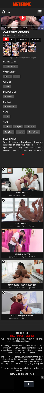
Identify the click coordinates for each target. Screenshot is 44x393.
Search (3, 12)
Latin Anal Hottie (22, 254)
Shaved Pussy (33, 132)
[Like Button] (6, 39)
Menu (40, 11)
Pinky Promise (22, 223)
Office (7, 86)
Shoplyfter (8, 96)
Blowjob (18, 127)
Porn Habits (22, 193)
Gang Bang (9, 132)
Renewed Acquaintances (22, 316)
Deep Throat (30, 127)
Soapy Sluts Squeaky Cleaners (22, 285)
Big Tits (7, 76)
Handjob (21, 132)
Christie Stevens (10, 66)
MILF (17, 76)
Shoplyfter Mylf (10, 106)
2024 (7, 116)
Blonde (7, 127)
